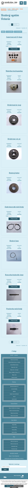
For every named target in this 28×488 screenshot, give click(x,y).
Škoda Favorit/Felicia (14, 359)
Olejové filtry (14, 424)
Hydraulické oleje (14, 446)
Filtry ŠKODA (14, 420)
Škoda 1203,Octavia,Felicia (14, 410)
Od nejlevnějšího (19, 31)
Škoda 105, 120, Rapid (14, 369)
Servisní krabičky (14, 389)
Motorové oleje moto (14, 443)
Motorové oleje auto (14, 441)
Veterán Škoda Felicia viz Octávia (14, 362)
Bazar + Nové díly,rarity (14, 456)
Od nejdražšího (11, 31)
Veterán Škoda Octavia (14, 364)
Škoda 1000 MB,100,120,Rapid (14, 408)
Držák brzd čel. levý (14, 105)
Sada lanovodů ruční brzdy (14, 207)
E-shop (9, 9)
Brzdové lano (14, 241)
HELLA (14, 396)
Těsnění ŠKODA (14, 403)
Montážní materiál (14, 453)
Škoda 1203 (14, 375)
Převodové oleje (14, 448)
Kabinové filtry (14, 432)
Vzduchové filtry (14, 427)
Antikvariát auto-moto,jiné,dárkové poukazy (14, 458)
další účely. (24, 481)
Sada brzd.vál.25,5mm (14, 37)
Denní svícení (14, 399)
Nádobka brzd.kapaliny (14, 71)
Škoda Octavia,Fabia (14, 415)
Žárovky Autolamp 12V (14, 386)
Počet (9, 46)
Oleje (14, 437)
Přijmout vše (9, 486)
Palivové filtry (14, 429)
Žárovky (14, 382)
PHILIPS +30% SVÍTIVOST (14, 394)
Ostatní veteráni (14, 377)
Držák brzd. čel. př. (14, 139)
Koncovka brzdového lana (14, 275)
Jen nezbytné (18, 486)
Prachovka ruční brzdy (14, 309)
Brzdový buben (14, 173)
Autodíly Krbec (3, 9)
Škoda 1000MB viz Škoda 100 (14, 372)
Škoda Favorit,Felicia (14, 413)
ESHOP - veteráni (15, 9)
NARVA (14, 391)
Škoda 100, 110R (14, 367)
